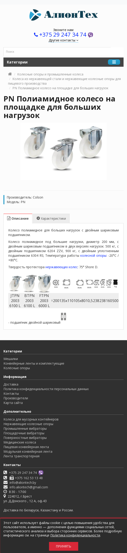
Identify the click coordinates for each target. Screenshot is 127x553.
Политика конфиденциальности (75, 535)
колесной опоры (93, 255)
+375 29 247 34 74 (62, 34)
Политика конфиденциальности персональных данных (46, 389)
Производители (15, 398)
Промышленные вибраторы (25, 428)
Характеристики (51, 218)
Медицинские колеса (19, 442)
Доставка (10, 384)
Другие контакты (63, 40)
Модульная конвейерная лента (27, 451)
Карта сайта (13, 402)
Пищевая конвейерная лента (26, 447)
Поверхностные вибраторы (25, 437)
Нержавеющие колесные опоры (28, 424)
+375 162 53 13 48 (29, 478)
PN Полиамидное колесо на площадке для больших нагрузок (60, 88)
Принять (63, 546)
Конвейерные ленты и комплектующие (33, 363)
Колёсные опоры (16, 368)
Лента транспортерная (21, 456)
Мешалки (10, 359)
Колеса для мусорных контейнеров (31, 419)
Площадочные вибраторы (23, 433)
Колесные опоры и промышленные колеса (50, 74)
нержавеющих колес (61, 267)
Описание (18, 218)
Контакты (11, 393)
